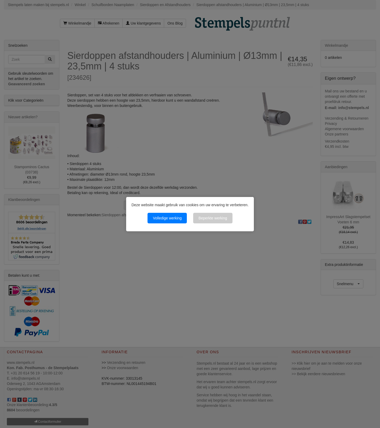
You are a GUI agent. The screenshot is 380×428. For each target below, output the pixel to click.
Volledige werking (167, 218)
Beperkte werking (212, 218)
